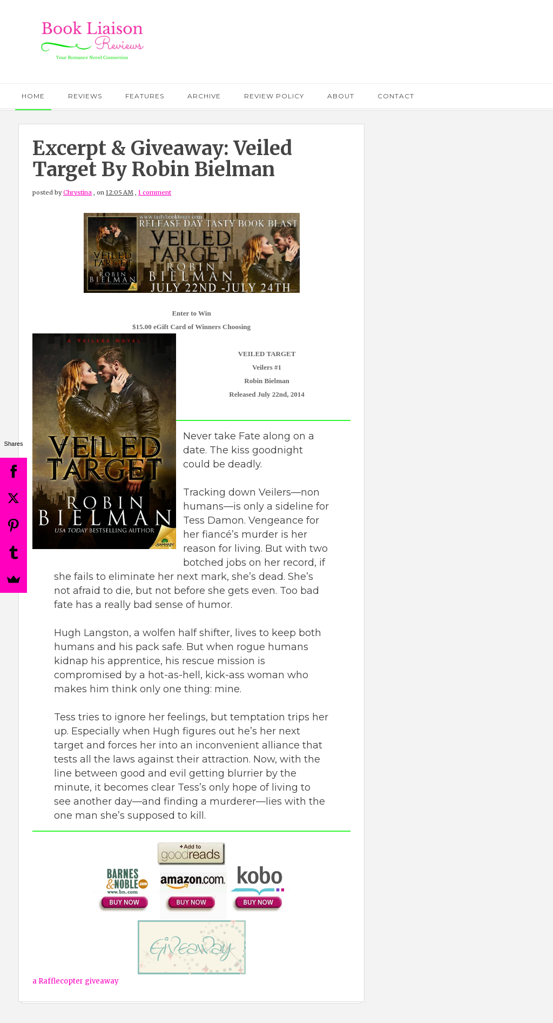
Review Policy (274, 96)
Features (144, 96)
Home (33, 96)
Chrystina (77, 192)
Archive (204, 96)
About (340, 96)
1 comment (154, 192)
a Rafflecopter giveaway (75, 981)
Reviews (85, 96)
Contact (395, 96)
